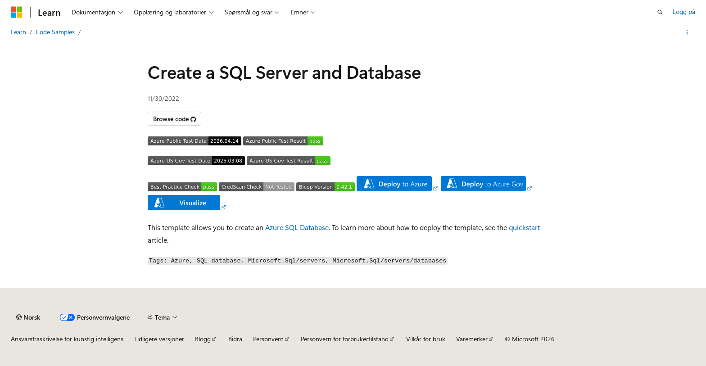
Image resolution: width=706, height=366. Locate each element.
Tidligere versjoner (159, 338)
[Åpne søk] (660, 12)
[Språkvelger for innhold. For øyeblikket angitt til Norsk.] (28, 317)
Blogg (203, 338)
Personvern (268, 338)
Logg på (684, 11)
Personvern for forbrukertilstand (345, 338)
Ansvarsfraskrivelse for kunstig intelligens (67, 338)
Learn (18, 31)
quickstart (524, 227)
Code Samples (55, 31)
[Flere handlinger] (687, 32)
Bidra (235, 338)
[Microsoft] (17, 12)
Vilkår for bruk (425, 338)
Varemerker (472, 338)
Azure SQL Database (297, 227)
